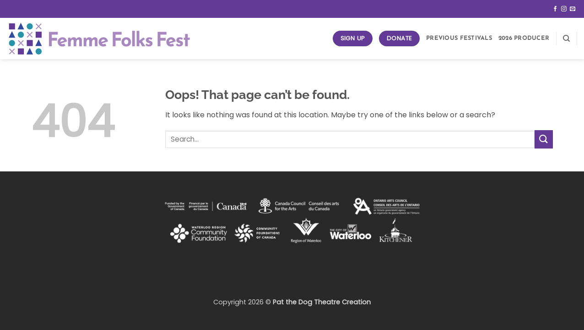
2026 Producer (523, 38)
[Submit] (544, 139)
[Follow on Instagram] (564, 9)
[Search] (566, 38)
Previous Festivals (459, 38)
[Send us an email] (572, 9)
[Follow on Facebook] (555, 9)
